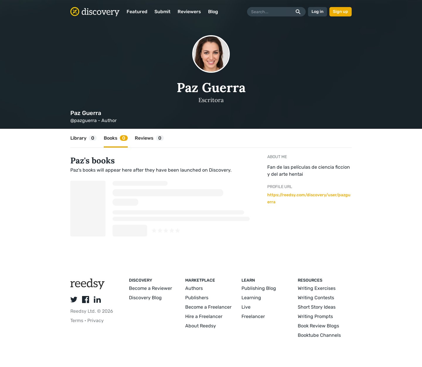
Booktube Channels (319, 335)
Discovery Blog (145, 297)
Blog (213, 11)
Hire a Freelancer (203, 316)
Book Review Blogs (318, 326)
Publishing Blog (258, 288)
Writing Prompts (315, 316)
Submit (162, 11)
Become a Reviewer (150, 288)
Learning (251, 297)
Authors (194, 288)
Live (246, 307)
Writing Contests (316, 297)
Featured (137, 11)
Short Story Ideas (317, 307)
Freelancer (253, 316)
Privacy (95, 320)
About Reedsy (200, 326)
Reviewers (189, 11)
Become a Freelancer (208, 307)
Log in (318, 11)
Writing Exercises (317, 288)
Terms (77, 320)
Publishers (196, 297)
